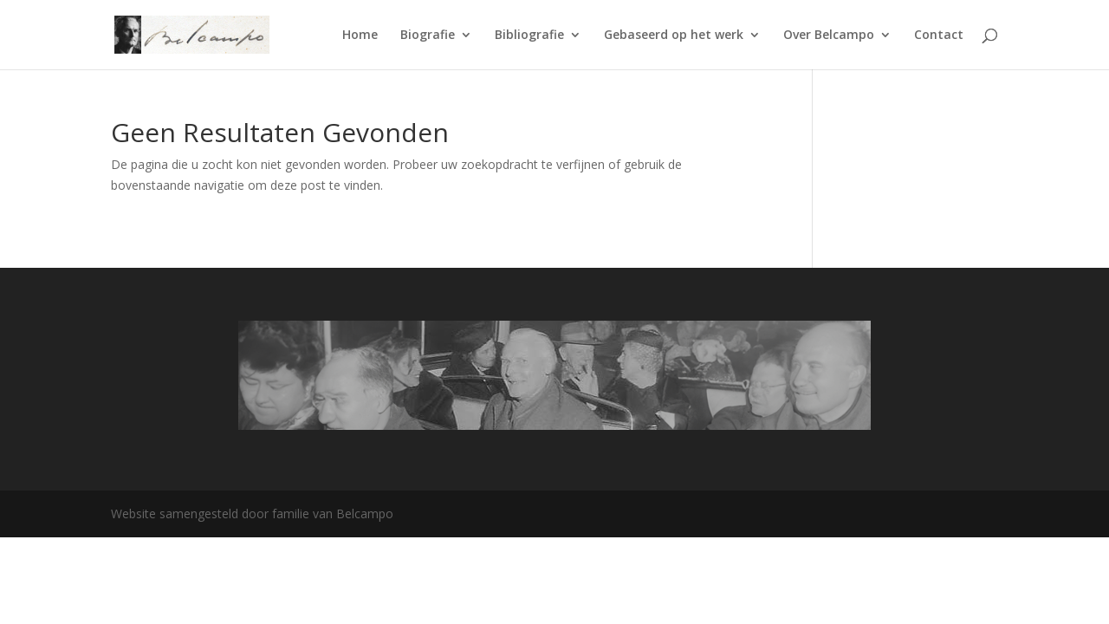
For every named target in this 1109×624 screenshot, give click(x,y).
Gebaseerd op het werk (673, 35)
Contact (938, 35)
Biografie (427, 35)
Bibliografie (529, 35)
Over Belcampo (828, 35)
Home (360, 35)
